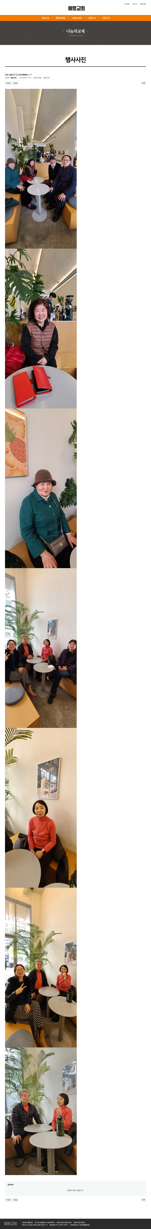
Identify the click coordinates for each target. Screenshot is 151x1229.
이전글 (8, 83)
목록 (143, 83)
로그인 (134, 4)
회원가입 (143, 4)
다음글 (15, 83)
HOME (127, 4)
